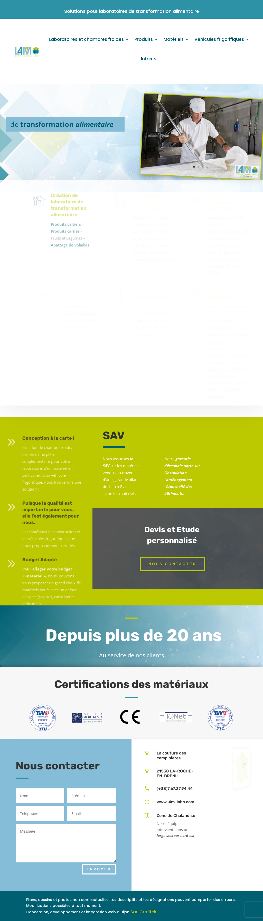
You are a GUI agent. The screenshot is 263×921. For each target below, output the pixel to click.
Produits (144, 39)
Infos (146, 59)
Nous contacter (172, 564)
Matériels (174, 39)
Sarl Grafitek (143, 912)
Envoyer (99, 869)
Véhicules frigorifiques (219, 39)
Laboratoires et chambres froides (86, 39)
